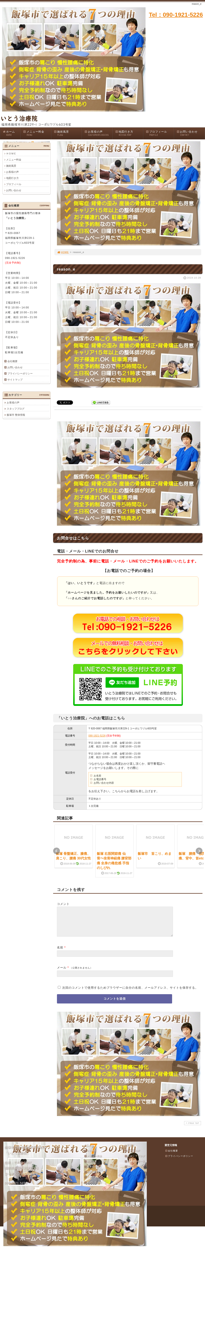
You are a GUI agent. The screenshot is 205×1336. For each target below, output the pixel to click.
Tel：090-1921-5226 (176, 14)
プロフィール (160, 133)
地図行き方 (129, 133)
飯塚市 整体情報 (16, 414)
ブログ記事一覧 (134, 1166)
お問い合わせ (191, 133)
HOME (63, 252)
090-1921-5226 (96, 735)
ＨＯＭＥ (11, 153)
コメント (63, 904)
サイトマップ (15, 379)
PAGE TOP (192, 1128)
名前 (60, 952)
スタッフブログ (15, 408)
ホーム (11, 133)
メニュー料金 (37, 133)
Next (199, 851)
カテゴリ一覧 (133, 1171)
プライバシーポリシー (20, 373)
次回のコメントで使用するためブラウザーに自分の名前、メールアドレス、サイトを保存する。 (130, 992)
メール (61, 972)
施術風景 (68, 133)
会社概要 (12, 361)
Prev (56, 851)
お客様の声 (98, 133)
